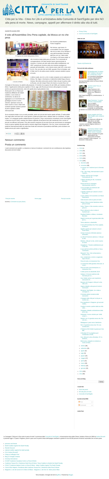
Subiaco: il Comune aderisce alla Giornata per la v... (90, 274)
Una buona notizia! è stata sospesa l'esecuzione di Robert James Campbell (95, 130)
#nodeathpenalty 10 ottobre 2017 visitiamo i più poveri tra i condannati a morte (95, 73)
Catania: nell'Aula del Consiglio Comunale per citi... (89, 176)
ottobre (83, 346)
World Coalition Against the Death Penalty (17, 445)
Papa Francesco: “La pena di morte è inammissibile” (95, 101)
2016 (81, 155)
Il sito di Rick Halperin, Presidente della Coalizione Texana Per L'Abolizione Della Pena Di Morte (32, 467)
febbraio (83, 365)
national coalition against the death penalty (17, 450)
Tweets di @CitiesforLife (84, 63)
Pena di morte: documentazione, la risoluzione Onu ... (90, 268)
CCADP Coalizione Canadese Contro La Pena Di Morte (20, 461)
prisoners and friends (11, 443)
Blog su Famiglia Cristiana (12, 456)
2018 (81, 150)
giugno (83, 356)
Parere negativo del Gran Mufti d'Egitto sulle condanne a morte (96, 116)
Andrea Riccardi (100, 436)
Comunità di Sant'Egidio (86, 394)
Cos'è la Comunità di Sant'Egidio (88, 33)
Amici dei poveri (83, 389)
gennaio (83, 368)
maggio (83, 358)
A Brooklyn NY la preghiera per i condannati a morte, (90, 333)
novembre (84, 165)
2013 (81, 371)
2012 (81, 374)
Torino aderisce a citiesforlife (89, 222)
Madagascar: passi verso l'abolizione (91, 322)
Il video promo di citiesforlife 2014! (90, 271)
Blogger (71, 475)
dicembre (84, 163)
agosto (83, 351)
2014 (81, 160)
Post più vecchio (65, 198)
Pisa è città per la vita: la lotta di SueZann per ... (90, 211)
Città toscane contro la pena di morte (91, 199)
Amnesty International (11, 459)
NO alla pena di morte (85, 391)
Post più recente (10, 198)
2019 (81, 148)
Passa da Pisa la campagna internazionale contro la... (88, 184)
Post (81, 402)
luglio (82, 353)
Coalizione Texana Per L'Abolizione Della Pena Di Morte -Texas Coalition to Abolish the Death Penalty (34, 463)
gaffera (59, 475)
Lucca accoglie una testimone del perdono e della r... (90, 188)
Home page (38, 198)
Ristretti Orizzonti (10, 448)
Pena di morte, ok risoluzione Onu (90, 261)
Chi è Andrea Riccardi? (11, 452)
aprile (82, 361)
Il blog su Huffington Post (12, 454)
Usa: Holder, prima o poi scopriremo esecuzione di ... (91, 278)
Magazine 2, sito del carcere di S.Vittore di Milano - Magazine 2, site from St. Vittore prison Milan (32, 469)
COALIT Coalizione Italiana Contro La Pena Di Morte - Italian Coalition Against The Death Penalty (32, 465)
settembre (84, 348)
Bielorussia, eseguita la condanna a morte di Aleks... (91, 341)
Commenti (82, 405)
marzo (83, 363)
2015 (81, 158)
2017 (81, 153)
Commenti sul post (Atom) (18, 201)
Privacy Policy (83, 31)
